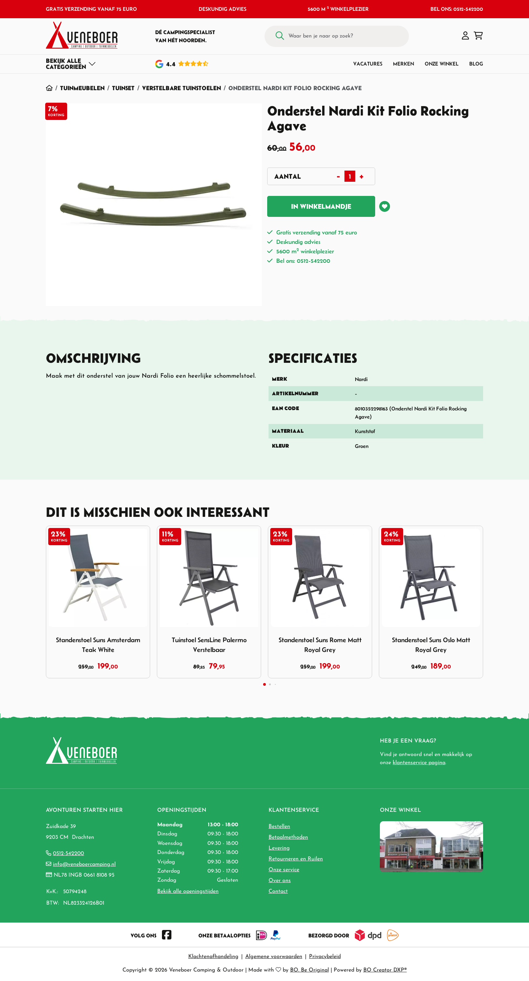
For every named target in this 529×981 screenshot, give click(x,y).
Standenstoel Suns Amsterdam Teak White (98, 645)
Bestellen (279, 826)
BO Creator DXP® (385, 970)
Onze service (284, 870)
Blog (476, 64)
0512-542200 (68, 853)
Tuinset (123, 88)
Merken (403, 64)
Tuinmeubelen (82, 88)
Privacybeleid (325, 956)
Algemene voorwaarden (273, 956)
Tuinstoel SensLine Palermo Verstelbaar (209, 645)
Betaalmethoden (288, 837)
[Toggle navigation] (71, 64)
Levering (279, 848)
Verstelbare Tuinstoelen (181, 88)
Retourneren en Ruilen (296, 859)
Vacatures (367, 64)
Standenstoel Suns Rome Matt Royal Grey (320, 645)
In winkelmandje (321, 206)
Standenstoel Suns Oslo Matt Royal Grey (431, 645)
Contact (278, 891)
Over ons (280, 880)
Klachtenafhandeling (213, 956)
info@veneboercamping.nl (84, 864)
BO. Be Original (309, 970)
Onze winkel (441, 64)
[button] (465, 36)
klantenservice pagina (419, 762)
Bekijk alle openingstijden (188, 891)
